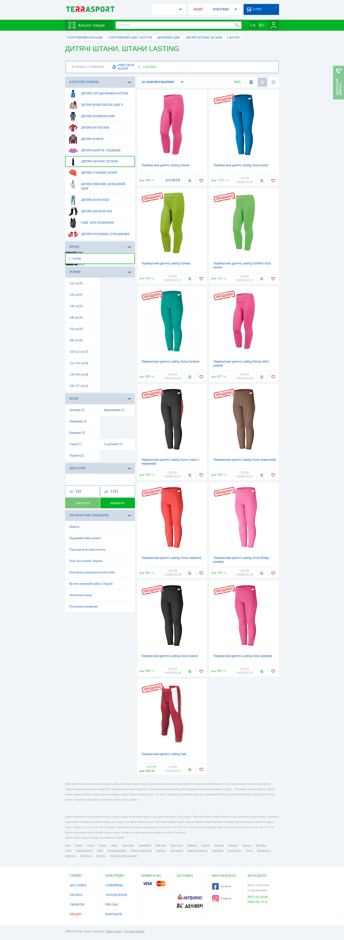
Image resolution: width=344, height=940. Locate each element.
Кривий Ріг (145, 845)
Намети (74, 526)
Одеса (90, 845)
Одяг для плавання (91, 223)
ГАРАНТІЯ (77, 904)
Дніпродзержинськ (140, 850)
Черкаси (246, 845)
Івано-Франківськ (197, 850)
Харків (78, 845)
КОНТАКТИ (114, 914)
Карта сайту (114, 931)
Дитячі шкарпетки (90, 211)
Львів (114, 845)
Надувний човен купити (85, 538)
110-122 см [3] (79, 351)
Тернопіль (217, 850)
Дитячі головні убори (92, 173)
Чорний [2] (77, 455)
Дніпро (102, 845)
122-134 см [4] (79, 363)
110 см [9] (76, 283)
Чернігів (232, 845)
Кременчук (176, 850)
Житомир (261, 845)
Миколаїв (160, 845)
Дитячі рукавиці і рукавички (99, 234)
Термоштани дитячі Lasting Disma (165, 165)
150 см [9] (76, 329)
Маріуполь (177, 845)
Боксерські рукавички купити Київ (92, 572)
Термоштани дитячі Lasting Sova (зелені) (170, 361)
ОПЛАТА (76, 895)
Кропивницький (117, 850)
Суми (68, 850)
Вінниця (192, 845)
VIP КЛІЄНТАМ (116, 895)
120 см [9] (76, 294)
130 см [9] (76, 306)
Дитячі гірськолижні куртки (98, 94)
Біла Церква (234, 850)
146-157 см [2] (79, 386)
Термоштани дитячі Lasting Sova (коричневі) (244, 459)
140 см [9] (76, 317)
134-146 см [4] (79, 374)
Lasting (74, 258)
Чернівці (161, 850)
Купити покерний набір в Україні (91, 583)
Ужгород (101, 855)
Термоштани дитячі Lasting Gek (164, 754)
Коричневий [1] (114, 410)
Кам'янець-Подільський (123, 855)
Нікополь (70, 855)
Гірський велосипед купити (88, 549)
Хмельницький (84, 850)
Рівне (100, 850)
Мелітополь (263, 850)
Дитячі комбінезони (91, 116)
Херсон (205, 845)
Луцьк (249, 850)
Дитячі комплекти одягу (95, 105)
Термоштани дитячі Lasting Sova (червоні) (171, 557)
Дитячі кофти (86, 139)
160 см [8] (76, 340)
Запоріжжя (128, 845)
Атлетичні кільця (81, 595)
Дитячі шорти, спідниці (94, 150)
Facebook (221, 886)
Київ (67, 845)
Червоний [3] (78, 421)
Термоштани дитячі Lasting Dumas (166, 263)
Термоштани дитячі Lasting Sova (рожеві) (242, 656)
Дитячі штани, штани (93, 161)
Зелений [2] (77, 410)
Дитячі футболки (88, 128)
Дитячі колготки (88, 200)
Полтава (218, 845)
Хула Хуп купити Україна (86, 561)
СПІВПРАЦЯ (114, 885)
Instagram (221, 898)
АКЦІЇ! (198, 9)
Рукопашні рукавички (84, 606)
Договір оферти (134, 931)
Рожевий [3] (77, 432)
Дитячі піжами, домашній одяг (96, 184)
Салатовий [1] (113, 444)
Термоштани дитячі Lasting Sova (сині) (240, 165)
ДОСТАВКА (78, 885)
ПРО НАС (112, 904)
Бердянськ (85, 855)
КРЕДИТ (76, 914)
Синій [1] (76, 444)
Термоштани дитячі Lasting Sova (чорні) (170, 656)
